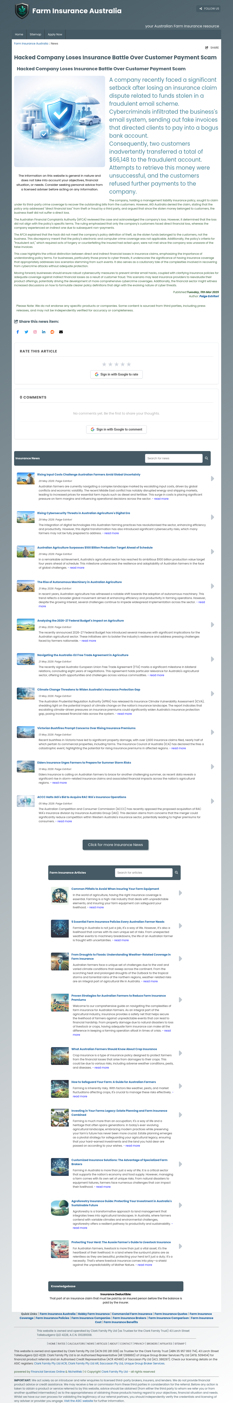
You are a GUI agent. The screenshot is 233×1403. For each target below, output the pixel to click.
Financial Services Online (48, 1372)
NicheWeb (75, 1372)
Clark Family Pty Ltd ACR (50, 1363)
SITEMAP (180, 1343)
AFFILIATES (166, 1343)
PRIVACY (139, 1343)
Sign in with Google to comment (116, 429)
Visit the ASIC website (78, 1401)
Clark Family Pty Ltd (114, 1372)
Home (19, 34)
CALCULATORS (76, 1343)
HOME (52, 1343)
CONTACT (126, 1343)
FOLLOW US (209, 9)
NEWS (90, 1343)
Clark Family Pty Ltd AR (83, 1363)
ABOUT (113, 1343)
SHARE (212, 48)
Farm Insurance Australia (31, 43)
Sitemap (35, 34)
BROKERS (152, 1343)
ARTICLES (101, 1343)
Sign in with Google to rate (116, 374)
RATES (61, 1343)
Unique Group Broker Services (144, 1363)
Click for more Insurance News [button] (115, 844)
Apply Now (55, 34)
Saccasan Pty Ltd (111, 1363)
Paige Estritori (209, 296)
